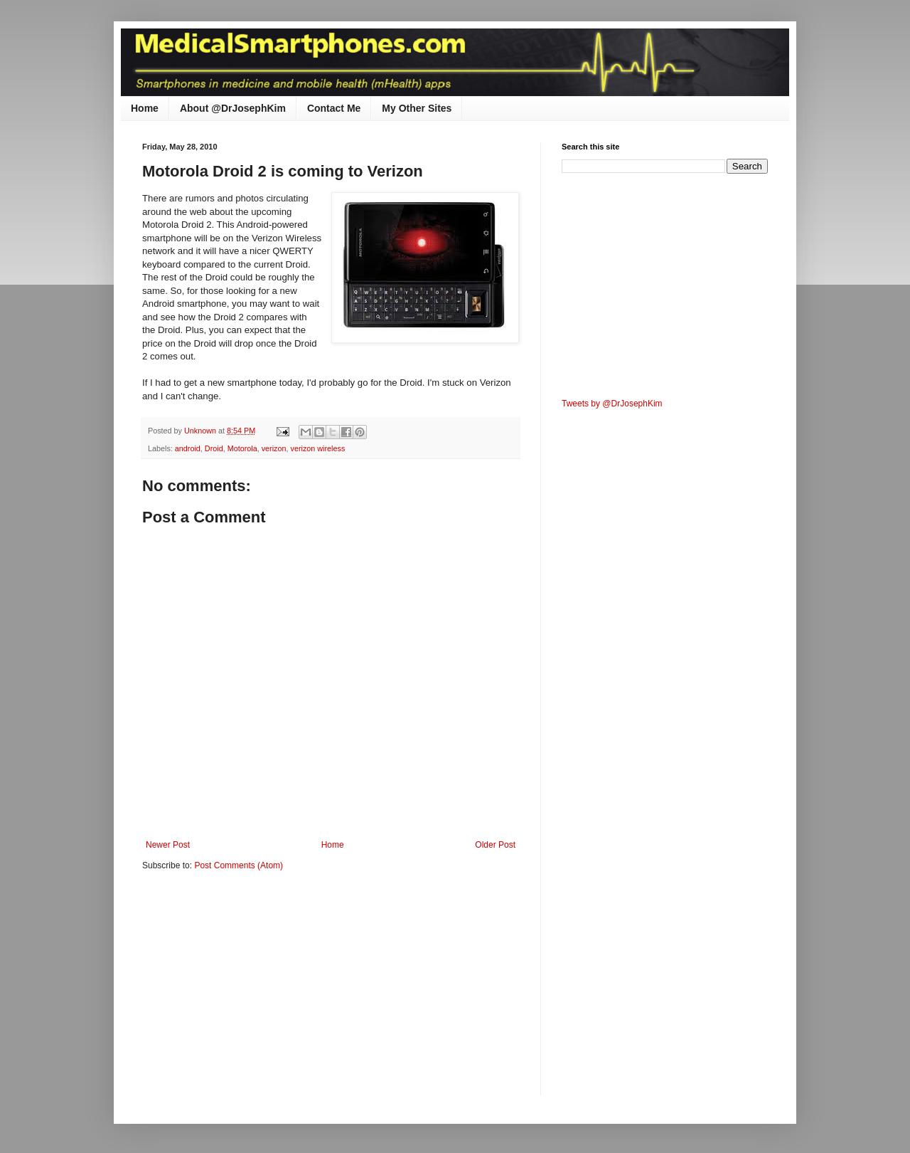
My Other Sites (416, 108)
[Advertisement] (261, 993)
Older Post (495, 845)
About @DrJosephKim (233, 108)
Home (145, 108)
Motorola (242, 448)
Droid (214, 448)
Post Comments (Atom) (238, 865)
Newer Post (168, 845)
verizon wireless (318, 448)
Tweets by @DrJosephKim (612, 404)
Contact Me (333, 108)
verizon (274, 448)
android (187, 448)
